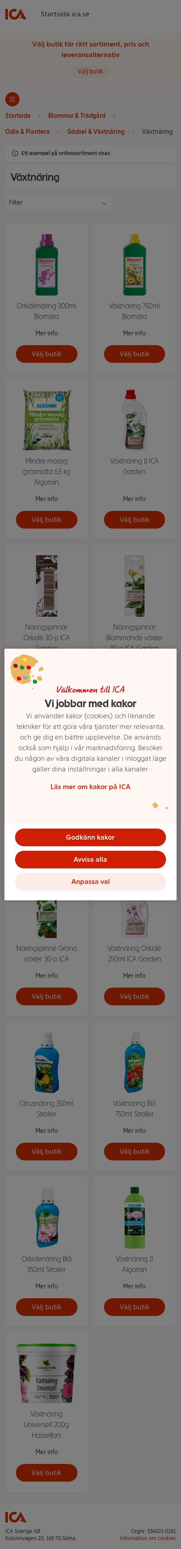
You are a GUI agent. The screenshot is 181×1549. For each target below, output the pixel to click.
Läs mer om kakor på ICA (90, 786)
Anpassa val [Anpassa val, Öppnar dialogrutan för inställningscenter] (90, 881)
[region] (90, 774)
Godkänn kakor (90, 837)
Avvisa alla (90, 859)
